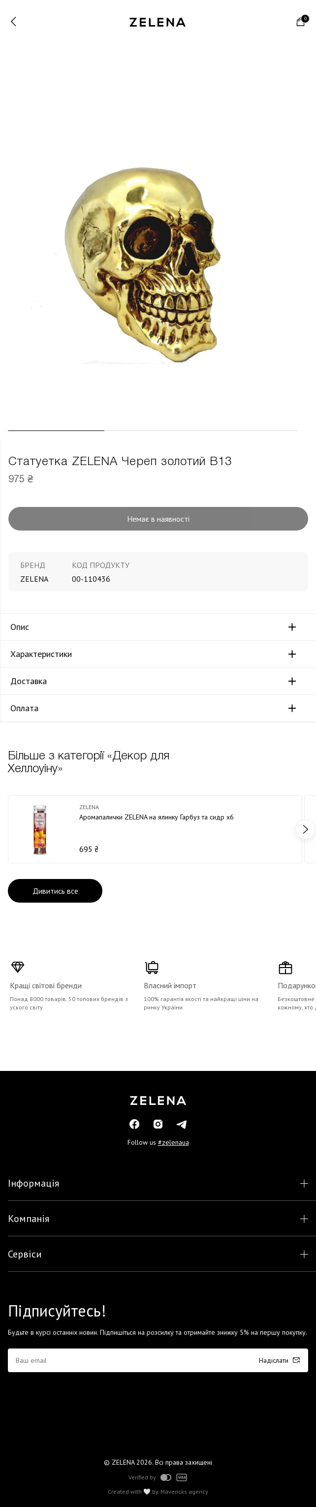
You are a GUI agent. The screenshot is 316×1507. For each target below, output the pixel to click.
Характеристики (41, 654)
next (305, 829)
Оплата (24, 708)
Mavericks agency (184, 1491)
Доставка (28, 681)
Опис (19, 627)
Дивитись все (55, 891)
